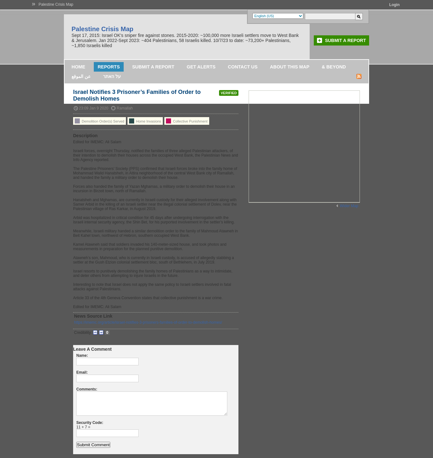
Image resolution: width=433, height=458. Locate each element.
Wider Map (349, 206)
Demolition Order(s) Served (99, 120)
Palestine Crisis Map (55, 4)
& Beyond (334, 66)
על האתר (112, 76)
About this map (289, 66)
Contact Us (243, 66)
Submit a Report (345, 40)
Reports (109, 66)
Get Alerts (201, 66)
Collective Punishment (187, 120)
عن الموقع (81, 76)
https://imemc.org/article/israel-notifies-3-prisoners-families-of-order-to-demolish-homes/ (148, 322)
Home (78, 66)
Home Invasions (145, 120)
